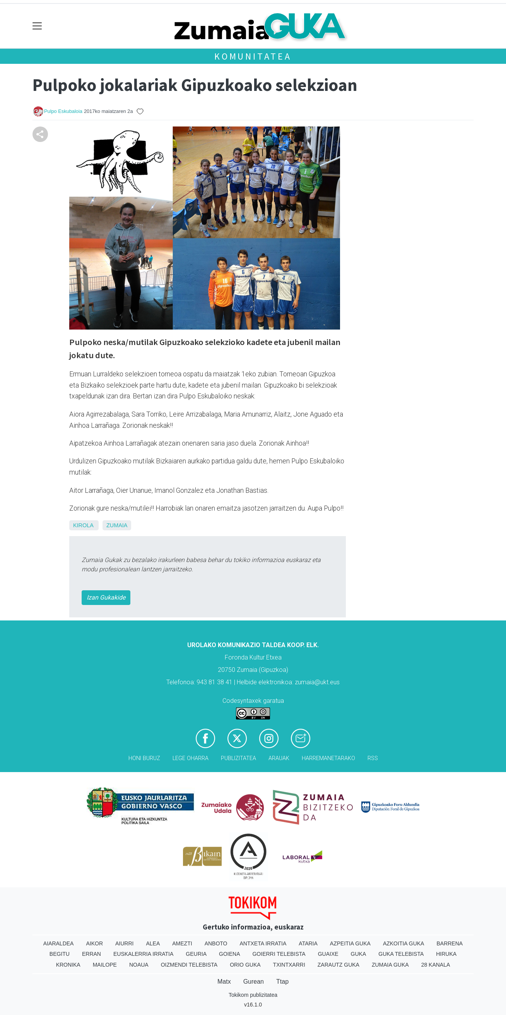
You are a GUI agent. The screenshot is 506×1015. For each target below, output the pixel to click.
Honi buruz (144, 758)
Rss (373, 758)
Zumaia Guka (390, 965)
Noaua (139, 965)
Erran (91, 954)
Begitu (60, 954)
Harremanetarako (328, 758)
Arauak (278, 758)
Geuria (196, 954)
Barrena (449, 943)
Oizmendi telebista (189, 965)
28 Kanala (435, 965)
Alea (153, 943)
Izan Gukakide (106, 597)
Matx (224, 981)
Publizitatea (238, 758)
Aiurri (124, 943)
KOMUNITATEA (253, 56)
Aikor (94, 943)
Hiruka (446, 954)
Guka (358, 954)
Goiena (229, 954)
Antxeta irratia (263, 943)
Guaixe (328, 954)
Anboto (216, 943)
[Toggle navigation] (37, 26)
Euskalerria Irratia (143, 954)
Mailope (105, 965)
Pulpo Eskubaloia (63, 111)
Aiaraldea (58, 943)
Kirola (83, 525)
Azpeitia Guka (350, 943)
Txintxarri (289, 965)
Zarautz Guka (338, 965)
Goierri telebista (278, 954)
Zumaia (116, 525)
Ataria (308, 943)
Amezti (182, 943)
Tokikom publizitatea (253, 995)
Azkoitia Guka (403, 943)
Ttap (282, 981)
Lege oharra (191, 758)
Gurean (253, 981)
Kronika (68, 965)
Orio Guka (245, 965)
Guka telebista (401, 954)
